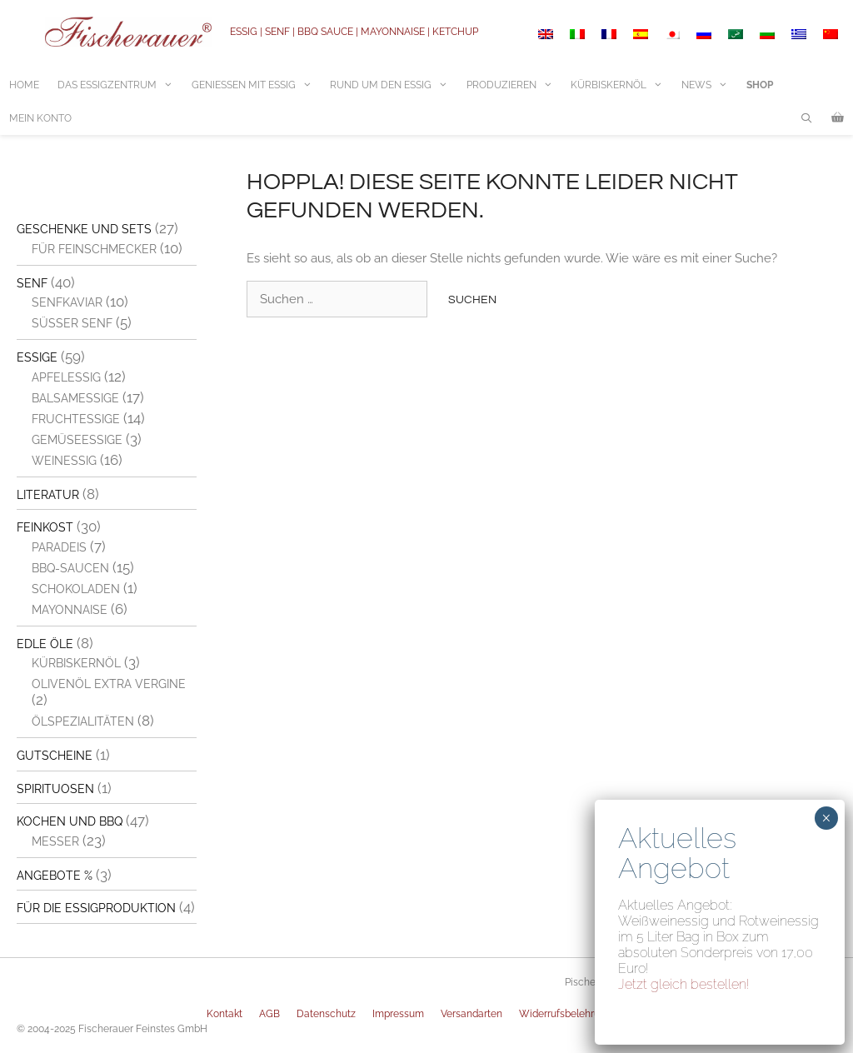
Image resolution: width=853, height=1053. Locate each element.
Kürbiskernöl (621, 85)
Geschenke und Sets (84, 229)
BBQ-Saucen (70, 568)
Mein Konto (40, 118)
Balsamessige (75, 398)
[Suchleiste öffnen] (806, 118)
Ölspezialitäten (83, 721)
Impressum (398, 1014)
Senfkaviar (67, 302)
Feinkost (45, 527)
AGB (269, 1014)
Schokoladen (76, 589)
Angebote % (54, 875)
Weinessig (64, 460)
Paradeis (59, 547)
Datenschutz (326, 1014)
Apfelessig (66, 377)
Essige (37, 357)
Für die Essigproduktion (96, 908)
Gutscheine (54, 755)
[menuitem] (545, 34)
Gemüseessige (77, 440)
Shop (759, 85)
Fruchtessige (76, 419)
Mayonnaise (69, 609)
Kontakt (224, 1014)
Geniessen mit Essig (257, 85)
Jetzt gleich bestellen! (684, 984)
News (709, 85)
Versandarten (471, 1014)
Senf (32, 283)
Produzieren (514, 85)
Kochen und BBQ (69, 821)
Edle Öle (45, 644)
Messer (55, 841)
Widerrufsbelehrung (565, 1014)
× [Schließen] (826, 818)
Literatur (48, 495)
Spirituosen (55, 789)
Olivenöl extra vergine (109, 684)
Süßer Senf (72, 323)
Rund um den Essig (393, 85)
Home (24, 85)
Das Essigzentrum (119, 85)
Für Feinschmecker (94, 249)
